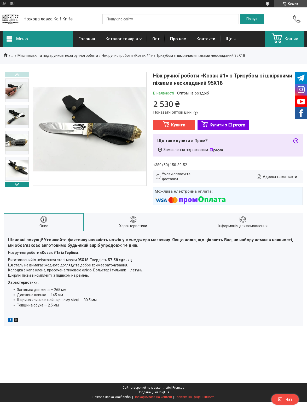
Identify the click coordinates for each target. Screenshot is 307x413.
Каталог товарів (122, 38)
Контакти (205, 38)
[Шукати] (252, 19)
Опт (156, 38)
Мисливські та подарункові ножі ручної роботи (58, 55)
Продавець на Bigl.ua (153, 392)
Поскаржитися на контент (153, 397)
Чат (285, 399)
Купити (178, 124)
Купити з (227, 124)
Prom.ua (178, 387)
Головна (86, 38)
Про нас (178, 38)
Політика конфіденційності (195, 397)
